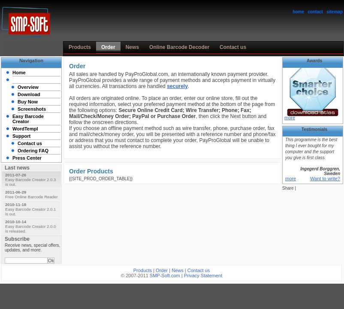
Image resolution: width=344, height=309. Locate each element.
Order (108, 47)
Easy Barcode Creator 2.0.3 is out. (30, 180)
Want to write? (325, 178)
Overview (28, 87)
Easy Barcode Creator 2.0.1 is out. (30, 209)
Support (21, 136)
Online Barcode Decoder (179, 47)
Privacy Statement (203, 275)
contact (315, 11)
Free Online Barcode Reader (31, 194)
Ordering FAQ (33, 150)
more (289, 117)
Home (19, 72)
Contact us (233, 47)
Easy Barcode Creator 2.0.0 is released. (30, 226)
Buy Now (28, 101)
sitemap (334, 11)
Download (29, 94)
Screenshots (32, 109)
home (298, 11)
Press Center (27, 158)
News (132, 47)
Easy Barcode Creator (28, 119)
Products (80, 47)
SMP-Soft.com (165, 275)
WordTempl (25, 128)
